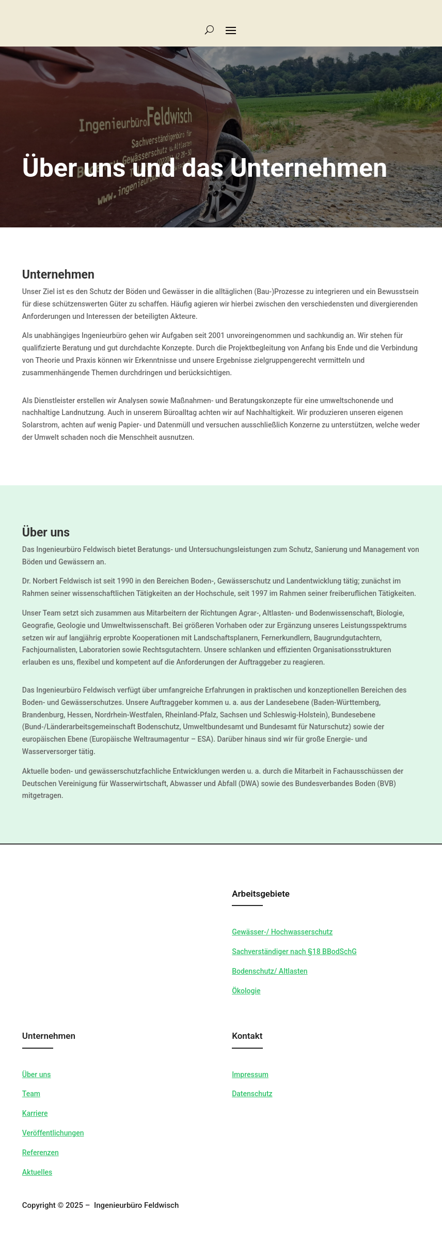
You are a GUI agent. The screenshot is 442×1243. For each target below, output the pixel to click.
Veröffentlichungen (53, 1133)
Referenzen (40, 1152)
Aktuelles (37, 1172)
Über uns (36, 1074)
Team (31, 1093)
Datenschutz (252, 1093)
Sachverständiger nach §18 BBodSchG (294, 951)
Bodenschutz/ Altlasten (269, 971)
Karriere (35, 1113)
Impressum (250, 1074)
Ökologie (246, 991)
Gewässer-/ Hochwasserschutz (282, 932)
